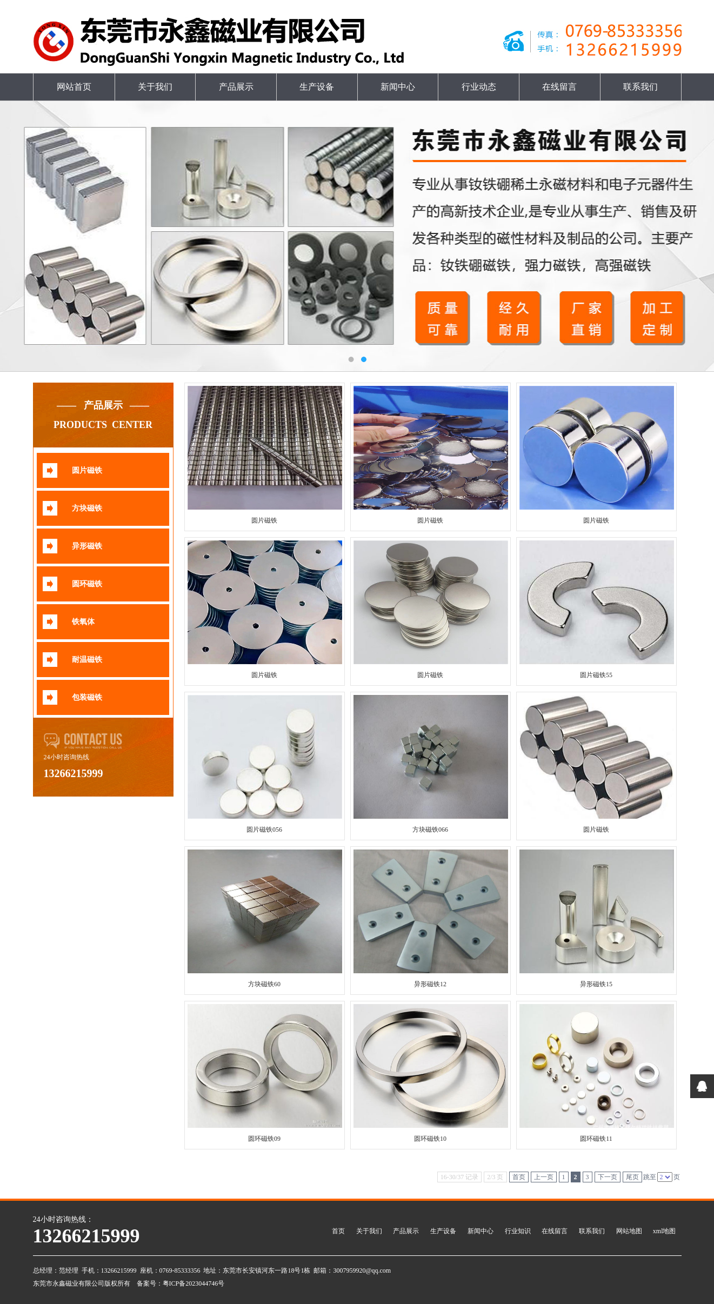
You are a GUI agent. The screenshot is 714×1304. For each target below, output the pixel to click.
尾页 (632, 1177)
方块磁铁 (87, 508)
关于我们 (155, 86)
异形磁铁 (87, 546)
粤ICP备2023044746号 (194, 1283)
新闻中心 (398, 86)
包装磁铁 (87, 697)
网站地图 (629, 1231)
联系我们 (640, 86)
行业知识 (518, 1231)
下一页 (607, 1177)
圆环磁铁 (87, 584)
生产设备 (316, 86)
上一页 (543, 1177)
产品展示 (236, 86)
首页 (518, 1177)
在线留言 (559, 86)
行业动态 (479, 86)
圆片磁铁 (87, 470)
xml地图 (664, 1231)
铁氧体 (83, 622)
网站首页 (74, 86)
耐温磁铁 (87, 660)
